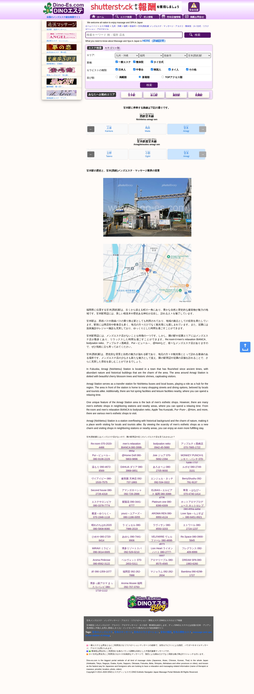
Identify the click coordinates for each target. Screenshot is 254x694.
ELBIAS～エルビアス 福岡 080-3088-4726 (161, 494)
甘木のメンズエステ (102, 632)
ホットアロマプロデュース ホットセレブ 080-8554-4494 (192, 505)
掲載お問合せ (197, 17)
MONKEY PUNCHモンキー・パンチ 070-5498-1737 (192, 459)
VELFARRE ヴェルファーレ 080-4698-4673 (162, 540)
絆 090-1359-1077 (101, 571)
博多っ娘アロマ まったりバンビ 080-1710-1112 (101, 587)
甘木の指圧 (166, 632)
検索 (197, 34)
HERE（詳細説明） (154, 40)
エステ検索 (126, 17)
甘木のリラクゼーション (146, 632)
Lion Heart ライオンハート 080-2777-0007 (162, 552)
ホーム (100, 17)
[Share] (245, 347)
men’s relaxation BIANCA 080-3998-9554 (131, 447)
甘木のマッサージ (123, 632)
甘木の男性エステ (182, 632)
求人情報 (148, 17)
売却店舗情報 (174, 17)
